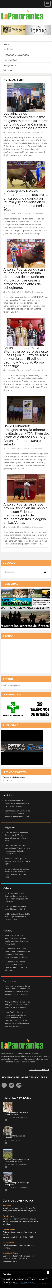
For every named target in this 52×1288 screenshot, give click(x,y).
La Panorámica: (9, 1229)
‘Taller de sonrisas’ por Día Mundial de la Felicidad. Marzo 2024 (17, 861)
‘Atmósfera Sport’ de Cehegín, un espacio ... (17, 1184)
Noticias (8, 49)
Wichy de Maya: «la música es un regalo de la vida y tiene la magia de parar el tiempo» (17, 1004)
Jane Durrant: (8, 1242)
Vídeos (7, 70)
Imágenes (9, 65)
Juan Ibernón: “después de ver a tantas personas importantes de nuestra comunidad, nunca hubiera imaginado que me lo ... (17, 991)
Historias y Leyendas (16, 54)
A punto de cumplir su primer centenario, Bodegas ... (17, 1160)
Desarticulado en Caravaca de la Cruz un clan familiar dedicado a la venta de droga (17, 813)
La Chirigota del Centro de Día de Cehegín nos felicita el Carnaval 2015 (17, 917)
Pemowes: (7, 1205)
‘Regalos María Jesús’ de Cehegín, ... (15, 1137)
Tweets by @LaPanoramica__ (15, 777)
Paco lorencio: (9, 1216)
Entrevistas (10, 59)
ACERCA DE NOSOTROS (39, 1070)
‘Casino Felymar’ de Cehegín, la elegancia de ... (17, 1113)
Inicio (6, 44)
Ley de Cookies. (27, 1282)
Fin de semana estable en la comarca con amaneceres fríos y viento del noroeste (17, 803)
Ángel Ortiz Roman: (11, 1253)
